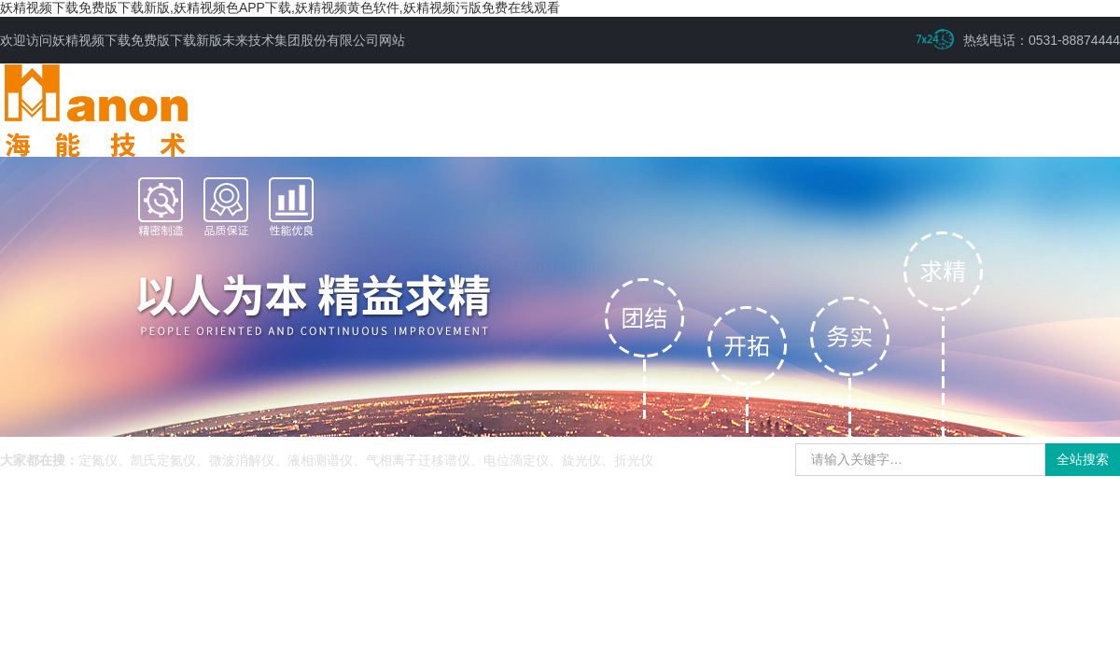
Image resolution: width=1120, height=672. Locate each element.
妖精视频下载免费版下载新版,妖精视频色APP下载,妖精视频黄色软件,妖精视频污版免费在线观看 (280, 7)
